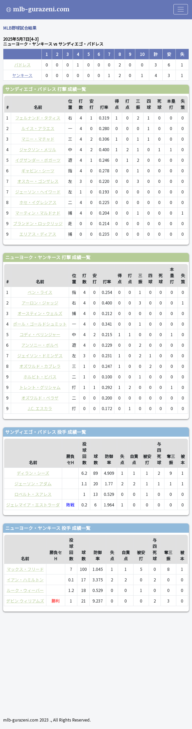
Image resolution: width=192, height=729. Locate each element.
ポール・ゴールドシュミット (40, 324)
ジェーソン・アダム (33, 483)
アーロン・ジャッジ (40, 303)
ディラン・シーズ (33, 473)
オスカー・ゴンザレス (38, 181)
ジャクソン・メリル (37, 149)
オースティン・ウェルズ (40, 313)
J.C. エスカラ (40, 408)
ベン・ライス (40, 292)
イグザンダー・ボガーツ (38, 160)
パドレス (22, 65)
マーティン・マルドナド (37, 213)
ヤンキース (22, 75)
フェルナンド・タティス (37, 118)
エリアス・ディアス (37, 234)
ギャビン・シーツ (37, 170)
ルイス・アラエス (37, 128)
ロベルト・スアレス (33, 494)
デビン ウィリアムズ (25, 601)
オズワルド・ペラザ (40, 398)
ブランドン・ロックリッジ (38, 223)
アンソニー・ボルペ (39, 345)
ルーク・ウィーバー (25, 590)
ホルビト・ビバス (39, 377)
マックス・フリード (25, 569)
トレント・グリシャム (40, 387)
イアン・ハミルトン (25, 580)
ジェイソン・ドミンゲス (40, 355)
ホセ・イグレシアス (37, 202)
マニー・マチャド (37, 139)
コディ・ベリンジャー (40, 334)
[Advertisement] (96, 662)
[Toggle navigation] (180, 9)
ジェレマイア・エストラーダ (33, 505)
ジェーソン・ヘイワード (38, 192)
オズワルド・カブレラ (40, 366)
